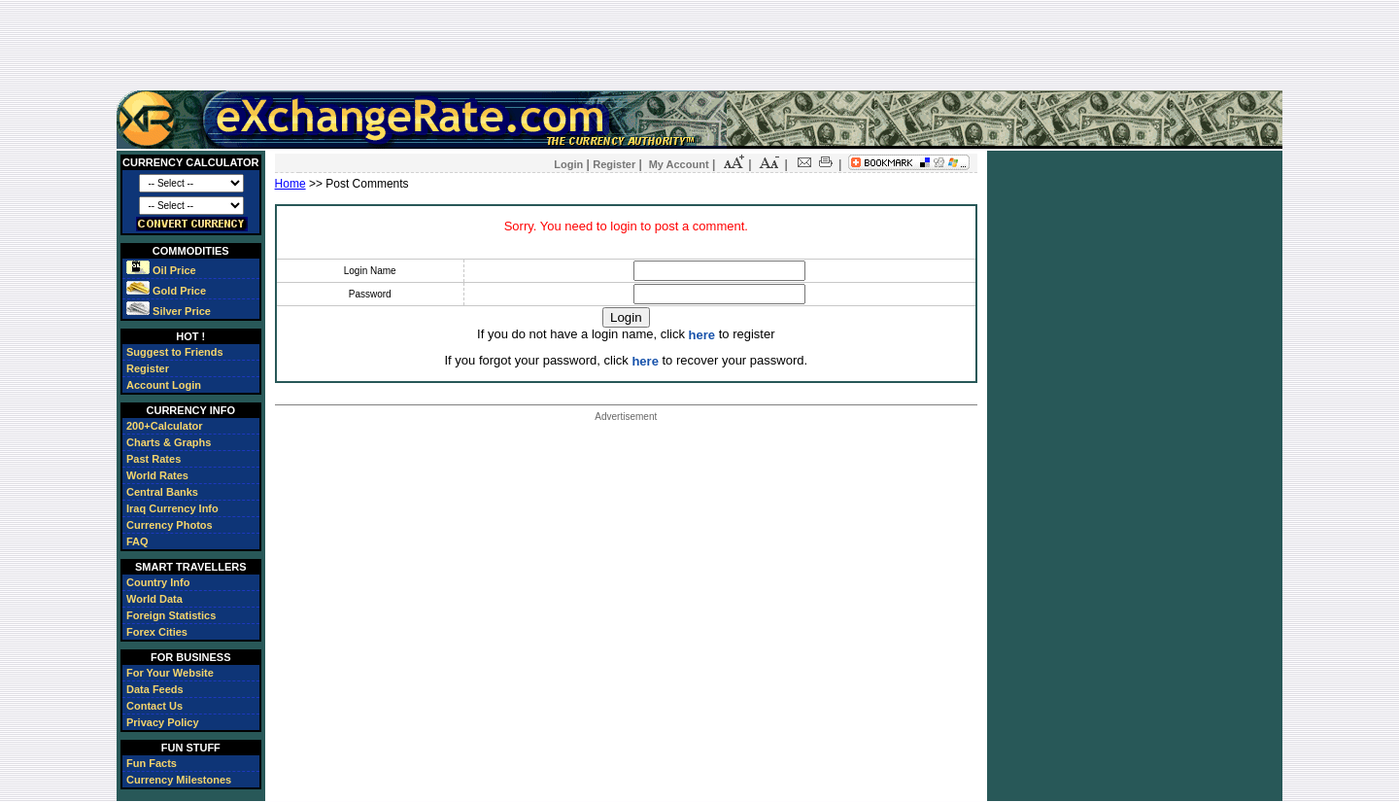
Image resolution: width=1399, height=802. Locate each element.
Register (147, 368)
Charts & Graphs (168, 442)
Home (290, 184)
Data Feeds (155, 689)
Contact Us (154, 706)
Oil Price (161, 270)
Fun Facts (151, 763)
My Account (679, 164)
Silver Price (168, 311)
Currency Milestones (178, 779)
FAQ (137, 541)
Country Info (157, 582)
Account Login (163, 385)
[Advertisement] (699, 44)
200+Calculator (164, 426)
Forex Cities (157, 632)
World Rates (157, 475)
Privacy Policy (162, 722)
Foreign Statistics (171, 615)
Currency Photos (169, 525)
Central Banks (162, 492)
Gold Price (166, 290)
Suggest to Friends (174, 352)
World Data (154, 599)
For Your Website (170, 673)
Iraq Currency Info (172, 508)
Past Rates (153, 459)
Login (568, 164)
